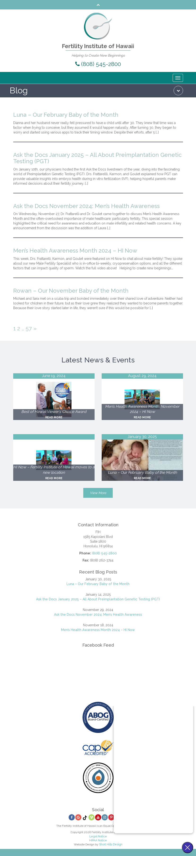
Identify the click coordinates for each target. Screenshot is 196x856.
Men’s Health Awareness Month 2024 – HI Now (75, 250)
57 (28, 328)
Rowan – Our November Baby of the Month (71, 290)
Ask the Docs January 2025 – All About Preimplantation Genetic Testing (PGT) (97, 158)
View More (98, 493)
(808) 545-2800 (98, 64)
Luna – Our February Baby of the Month (65, 114)
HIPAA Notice (98, 840)
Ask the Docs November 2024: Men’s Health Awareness (86, 206)
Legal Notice (98, 836)
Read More (54, 417)
